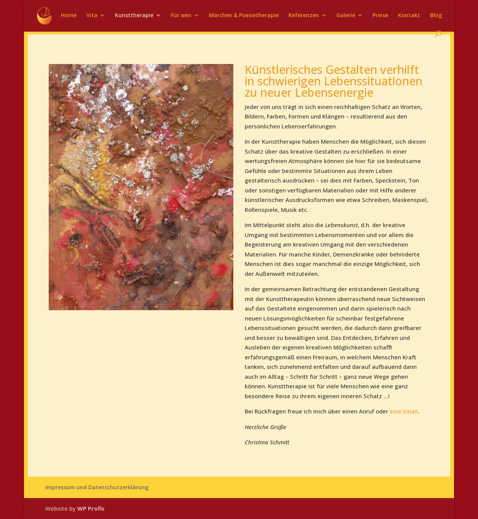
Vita (91, 16)
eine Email (404, 411)
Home (68, 16)
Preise (380, 16)
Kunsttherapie (134, 16)
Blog (436, 16)
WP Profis (91, 508)
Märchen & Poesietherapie (244, 16)
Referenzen (303, 16)
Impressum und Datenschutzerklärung (96, 487)
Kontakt (409, 16)
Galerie (345, 16)
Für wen (181, 16)
